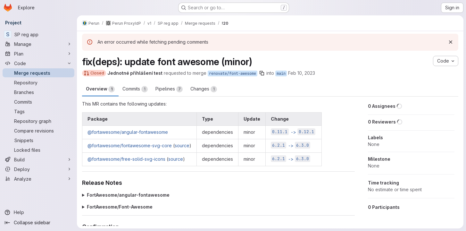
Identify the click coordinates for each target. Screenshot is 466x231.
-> (293, 132)
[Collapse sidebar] (38, 222)
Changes (203, 89)
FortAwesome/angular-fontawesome (128, 195)
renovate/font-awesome (232, 73)
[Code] (38, 63)
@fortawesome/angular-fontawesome (127, 132)
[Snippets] (38, 140)
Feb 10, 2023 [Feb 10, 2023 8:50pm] (301, 73)
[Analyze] (38, 178)
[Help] (38, 212)
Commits (135, 89)
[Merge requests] (38, 72)
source (182, 145)
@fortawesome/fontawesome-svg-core (129, 145)
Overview (100, 89)
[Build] (38, 159)
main (281, 73)
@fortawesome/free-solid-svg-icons (126, 159)
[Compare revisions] (38, 130)
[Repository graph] (38, 120)
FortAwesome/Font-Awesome (120, 207)
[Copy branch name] (262, 73)
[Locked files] (38, 149)
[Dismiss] (450, 42)
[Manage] (38, 43)
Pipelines (169, 89)
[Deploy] (38, 169)
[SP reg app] (38, 34)
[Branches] (38, 92)
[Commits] (38, 101)
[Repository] (38, 82)
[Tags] (38, 111)
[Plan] (38, 53)
